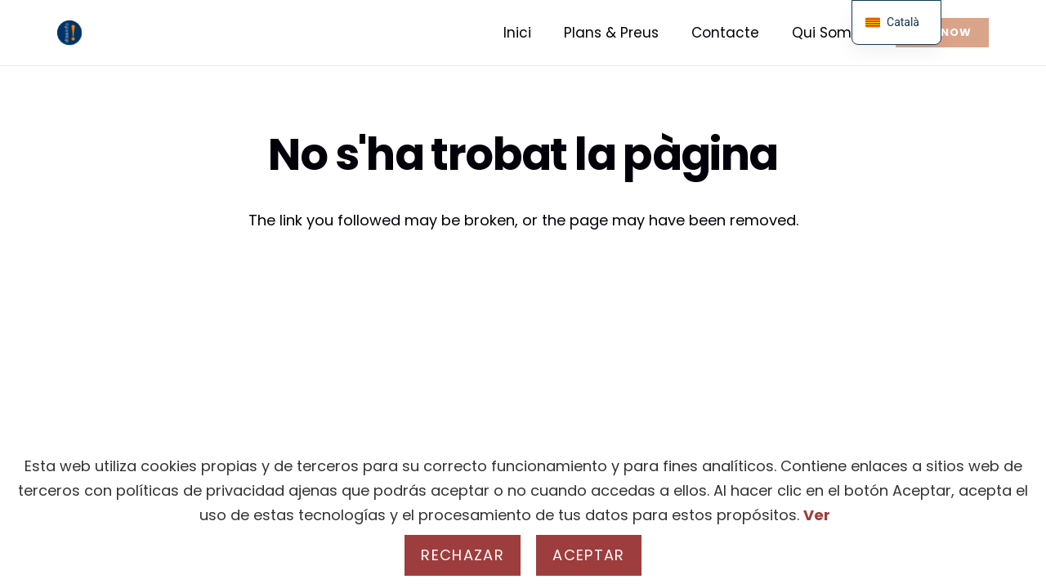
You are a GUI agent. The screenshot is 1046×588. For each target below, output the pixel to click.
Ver (816, 515)
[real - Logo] (69, 32)
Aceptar (588, 555)
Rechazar (462, 555)
